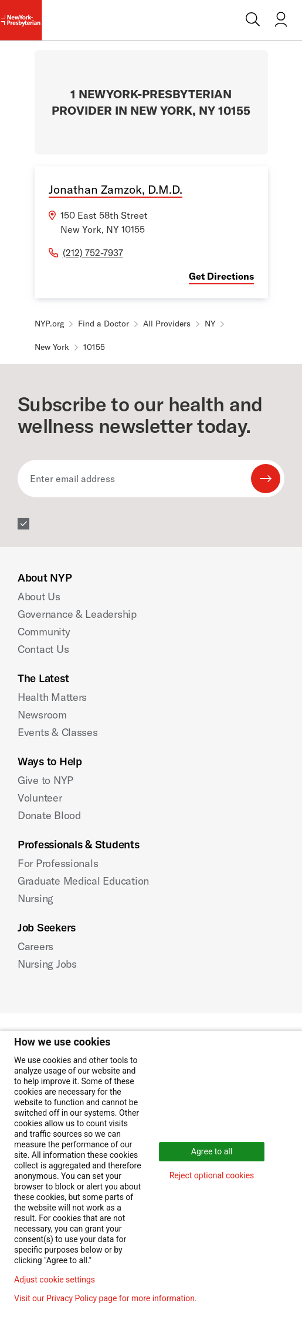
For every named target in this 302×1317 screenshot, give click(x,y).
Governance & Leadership (77, 614)
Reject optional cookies (212, 1175)
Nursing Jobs (47, 964)
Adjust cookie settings (54, 1279)
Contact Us (43, 649)
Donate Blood (49, 815)
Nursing (35, 898)
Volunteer (40, 797)
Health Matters (52, 697)
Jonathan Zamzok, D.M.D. (115, 189)
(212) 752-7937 (93, 253)
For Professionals (58, 863)
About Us (39, 596)
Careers (35, 946)
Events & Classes (58, 732)
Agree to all (211, 1151)
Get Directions (221, 276)
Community (44, 631)
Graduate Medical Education (83, 881)
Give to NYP (45, 780)
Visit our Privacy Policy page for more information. (105, 1298)
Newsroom (42, 714)
